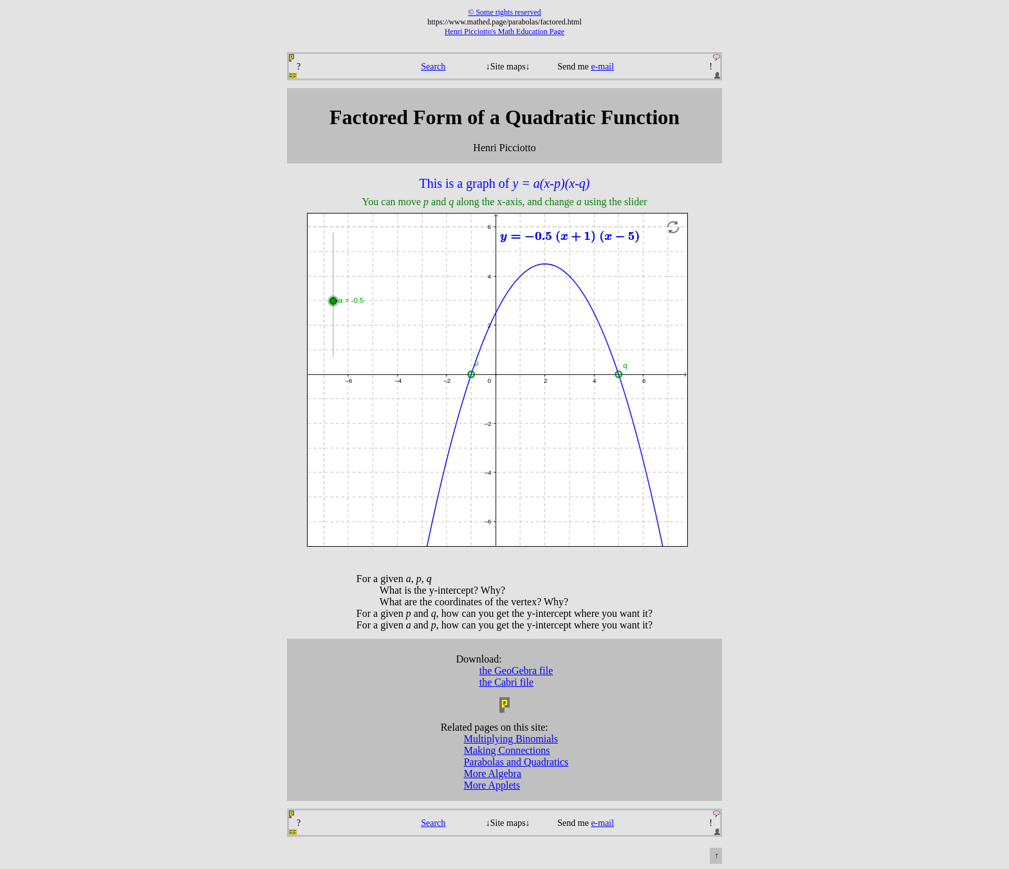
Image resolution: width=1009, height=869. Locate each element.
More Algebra (492, 773)
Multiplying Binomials (511, 738)
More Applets (492, 785)
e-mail (602, 66)
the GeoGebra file (516, 670)
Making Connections (507, 750)
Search (433, 66)
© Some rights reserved (504, 12)
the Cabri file (506, 682)
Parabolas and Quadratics (516, 761)
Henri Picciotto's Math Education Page (504, 31)
